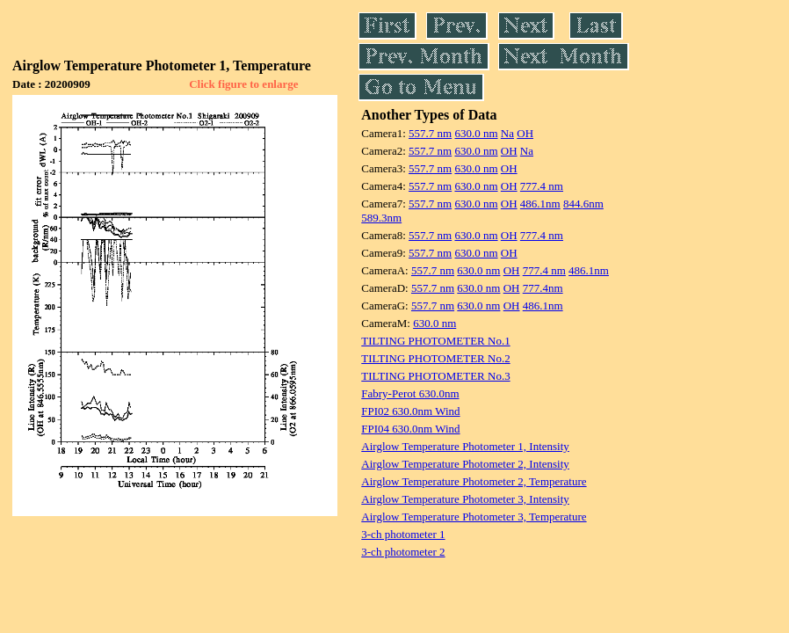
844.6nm (583, 203)
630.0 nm (475, 133)
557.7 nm (430, 133)
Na (507, 133)
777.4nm (543, 288)
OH (525, 133)
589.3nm (381, 217)
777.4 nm (541, 186)
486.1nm (540, 203)
